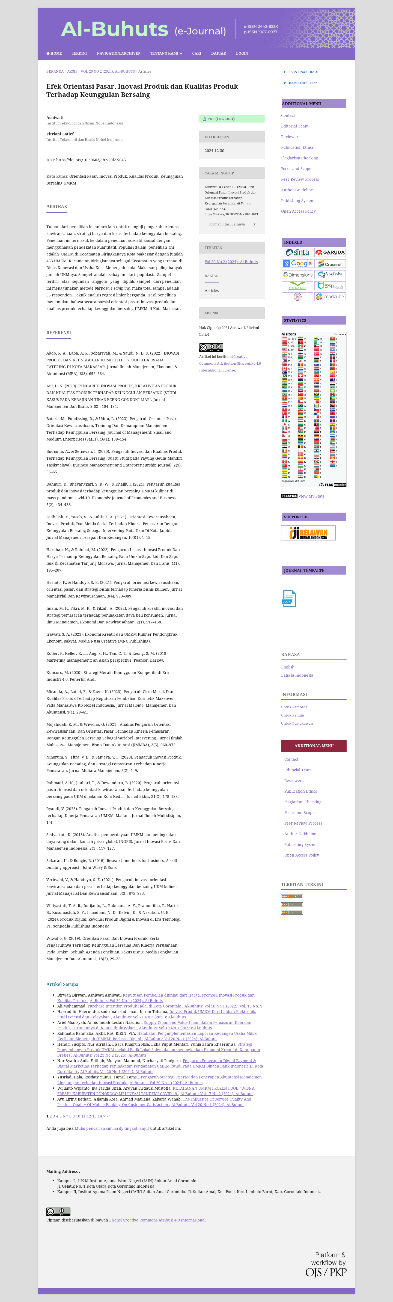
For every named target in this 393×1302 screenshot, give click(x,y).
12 (89, 1116)
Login (242, 53)
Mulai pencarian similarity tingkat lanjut (112, 1128)
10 (78, 1116)
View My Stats (311, 496)
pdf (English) (221, 118)
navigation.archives (118, 53)
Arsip (72, 71)
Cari (196, 53)
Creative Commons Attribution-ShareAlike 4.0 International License (230, 363)
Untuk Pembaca (294, 706)
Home (54, 53)
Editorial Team (294, 126)
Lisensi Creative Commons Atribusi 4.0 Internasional (157, 1220)
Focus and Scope (296, 168)
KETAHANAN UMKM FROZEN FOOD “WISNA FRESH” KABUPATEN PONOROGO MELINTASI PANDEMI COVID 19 (156, 1091)
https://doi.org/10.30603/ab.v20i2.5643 (91, 159)
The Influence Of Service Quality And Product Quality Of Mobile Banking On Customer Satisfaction (154, 1101)
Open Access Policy (298, 211)
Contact (288, 115)
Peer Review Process (300, 179)
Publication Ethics (297, 147)
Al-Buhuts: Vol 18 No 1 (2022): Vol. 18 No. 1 (223, 1006)
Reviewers (290, 136)
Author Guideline (297, 189)
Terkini (79, 53)
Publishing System (297, 200)
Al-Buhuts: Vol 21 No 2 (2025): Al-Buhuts (149, 1016)
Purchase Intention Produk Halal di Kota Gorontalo (135, 1006)
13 (94, 1116)
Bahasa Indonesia (297, 675)
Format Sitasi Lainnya (227, 224)
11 (83, 1116)
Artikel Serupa (62, 984)
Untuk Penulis (293, 715)
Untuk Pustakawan (297, 723)
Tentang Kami (164, 53)
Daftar (218, 53)
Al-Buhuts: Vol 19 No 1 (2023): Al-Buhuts (175, 1027)
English (287, 667)
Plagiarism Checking (299, 157)
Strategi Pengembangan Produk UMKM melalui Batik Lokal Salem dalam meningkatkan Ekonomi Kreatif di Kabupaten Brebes (158, 1050)
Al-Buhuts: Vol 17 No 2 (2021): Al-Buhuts (216, 1093)
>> (108, 1116)
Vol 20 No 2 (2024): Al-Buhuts (108, 71)
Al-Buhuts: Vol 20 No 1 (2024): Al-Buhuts (126, 1000)
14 (100, 1116)
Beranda (55, 71)
